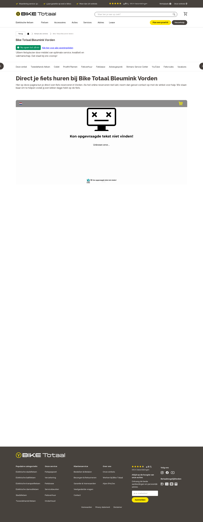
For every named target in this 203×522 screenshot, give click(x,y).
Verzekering (50, 478)
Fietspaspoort (51, 472)
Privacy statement (102, 507)
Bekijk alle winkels (41, 33)
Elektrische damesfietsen (27, 489)
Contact (77, 495)
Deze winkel (21, 67)
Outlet (56, 67)
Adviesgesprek (116, 67)
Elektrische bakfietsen (26, 478)
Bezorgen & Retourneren (85, 478)
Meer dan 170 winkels (88, 4)
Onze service (51, 466)
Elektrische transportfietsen (28, 483)
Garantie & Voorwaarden (85, 483)
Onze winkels (109, 472)
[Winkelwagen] (185, 14)
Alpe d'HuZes (109, 483)
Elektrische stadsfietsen (26, 472)
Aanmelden (140, 500)
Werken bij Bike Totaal (113, 478)
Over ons (107, 466)
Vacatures (181, 67)
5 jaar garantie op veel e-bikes (59, 4)
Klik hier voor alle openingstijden (57, 48)
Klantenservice (81, 466)
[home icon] (28, 34)
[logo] (36, 14)
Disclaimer (117, 507)
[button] (174, 14)
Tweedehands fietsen (40, 67)
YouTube (156, 67)
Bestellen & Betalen (83, 472)
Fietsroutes (169, 67)
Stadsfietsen (21, 495)
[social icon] (162, 473)
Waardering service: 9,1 (28, 4)
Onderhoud (50, 501)
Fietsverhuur (86, 67)
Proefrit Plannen (70, 67)
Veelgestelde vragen (83, 489)
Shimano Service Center (137, 67)
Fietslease (100, 67)
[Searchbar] (134, 14)
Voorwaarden (86, 507)
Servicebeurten (52, 489)
